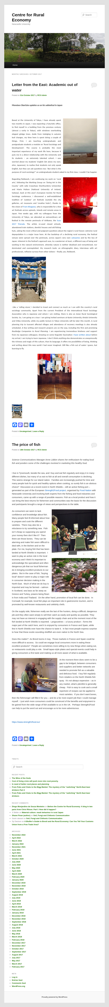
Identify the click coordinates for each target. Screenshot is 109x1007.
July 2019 (16, 898)
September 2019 (19, 892)
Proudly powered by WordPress (54, 997)
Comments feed (19, 983)
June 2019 (16, 901)
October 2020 (18, 859)
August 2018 (17, 925)
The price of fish (26, 444)
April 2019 (16, 904)
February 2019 (18, 910)
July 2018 (16, 928)
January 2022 (18, 844)
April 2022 (16, 838)
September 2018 (19, 922)
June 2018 (16, 931)
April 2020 (16, 871)
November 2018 (19, 919)
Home (15, 65)
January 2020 (18, 880)
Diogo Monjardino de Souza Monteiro (28, 806)
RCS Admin (42, 95)
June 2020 (16, 865)
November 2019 (19, 886)
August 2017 (17, 955)
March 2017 (17, 964)
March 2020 (17, 874)
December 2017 (18, 943)
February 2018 (18, 940)
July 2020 (16, 862)
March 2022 (17, 841)
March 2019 (17, 907)
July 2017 (16, 958)
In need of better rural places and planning (30, 784)
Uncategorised (25, 431)
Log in (14, 977)
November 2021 (19, 847)
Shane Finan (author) (21, 815)
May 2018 (16, 934)
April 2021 (16, 853)
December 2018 (18, 916)
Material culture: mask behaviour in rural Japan (42, 812)
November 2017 (19, 946)
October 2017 (18, 949)
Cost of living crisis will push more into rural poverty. (35, 781)
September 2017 (19, 952)
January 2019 (18, 913)
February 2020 (18, 877)
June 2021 (16, 850)
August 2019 (17, 895)
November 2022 (19, 835)
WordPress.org (18, 986)
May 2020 (16, 868)
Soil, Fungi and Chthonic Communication (51, 815)
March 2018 (17, 937)
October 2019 (18, 889)
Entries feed (17, 980)
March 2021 (17, 856)
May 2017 (16, 961)
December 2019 (18, 883)
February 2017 (18, 967)
